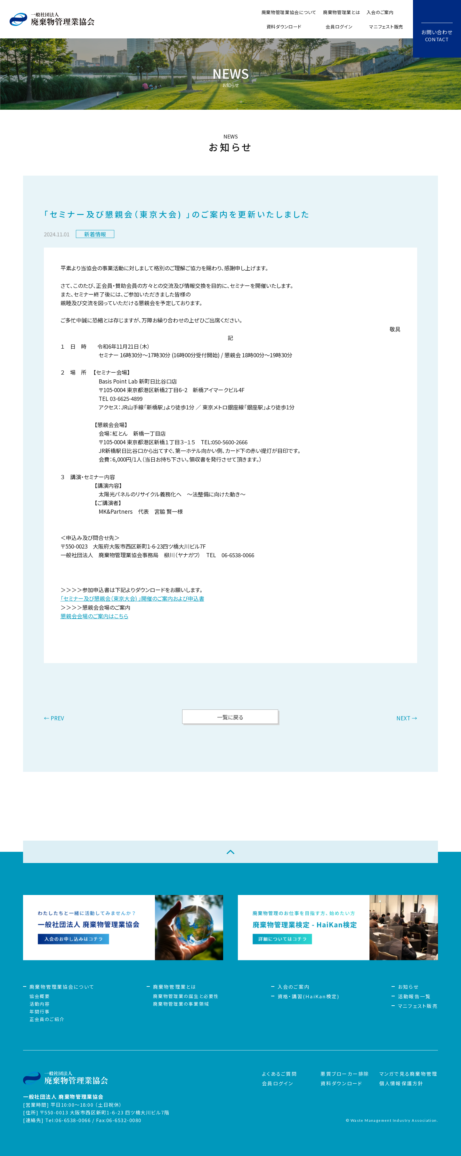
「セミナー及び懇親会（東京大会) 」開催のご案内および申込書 (132, 598)
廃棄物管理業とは (341, 12)
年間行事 (39, 1011)
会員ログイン (339, 26)
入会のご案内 (380, 12)
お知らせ (408, 986)
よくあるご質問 (279, 1073)
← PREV (54, 718)
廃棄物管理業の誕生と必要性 (186, 996)
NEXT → (406, 718)
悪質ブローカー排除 (344, 1073)
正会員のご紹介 (47, 1019)
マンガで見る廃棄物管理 (408, 1073)
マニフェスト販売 (386, 26)
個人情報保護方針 (401, 1083)
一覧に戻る (230, 717)
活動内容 (39, 1004)
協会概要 (39, 996)
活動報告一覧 (414, 996)
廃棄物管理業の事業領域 (181, 1004)
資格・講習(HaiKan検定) (309, 996)
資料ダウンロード (284, 26)
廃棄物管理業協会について (289, 12)
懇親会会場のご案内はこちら (94, 616)
